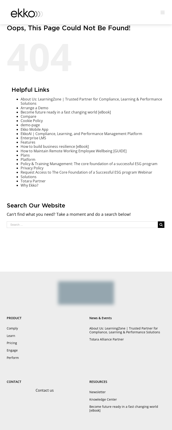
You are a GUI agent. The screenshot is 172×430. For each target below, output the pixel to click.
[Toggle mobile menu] (163, 12)
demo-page (30, 124)
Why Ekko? (29, 185)
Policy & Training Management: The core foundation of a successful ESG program (89, 163)
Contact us (45, 390)
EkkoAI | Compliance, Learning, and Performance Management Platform (81, 133)
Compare (28, 116)
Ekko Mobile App (34, 129)
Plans (25, 155)
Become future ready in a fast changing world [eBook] (66, 112)
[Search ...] (82, 224)
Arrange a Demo (34, 107)
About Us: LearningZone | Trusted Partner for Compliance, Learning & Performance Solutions (91, 101)
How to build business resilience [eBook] (55, 146)
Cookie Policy (32, 120)
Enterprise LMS (33, 137)
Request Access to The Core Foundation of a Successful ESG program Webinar (86, 172)
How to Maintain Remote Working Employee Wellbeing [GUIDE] (74, 150)
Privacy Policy (32, 168)
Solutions (29, 176)
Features (28, 142)
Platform (28, 159)
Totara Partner (33, 181)
